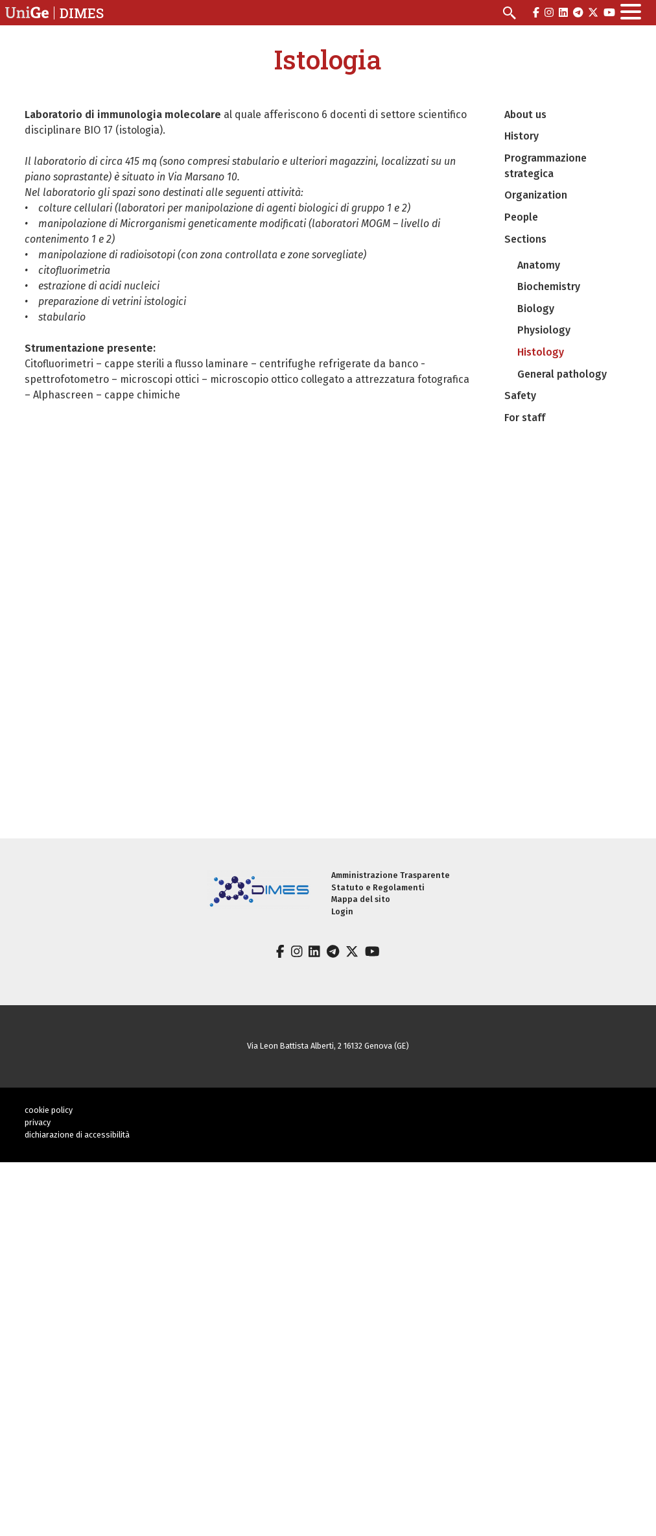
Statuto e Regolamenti (378, 887)
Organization (535, 195)
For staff (524, 417)
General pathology (562, 374)
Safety (520, 395)
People (521, 217)
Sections (525, 239)
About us (525, 114)
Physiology (543, 330)
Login (342, 911)
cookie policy (49, 1110)
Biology (535, 308)
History (521, 136)
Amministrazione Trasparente (390, 875)
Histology (540, 352)
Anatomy (538, 265)
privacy (38, 1122)
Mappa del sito (360, 899)
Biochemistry (548, 286)
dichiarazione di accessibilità (77, 1135)
